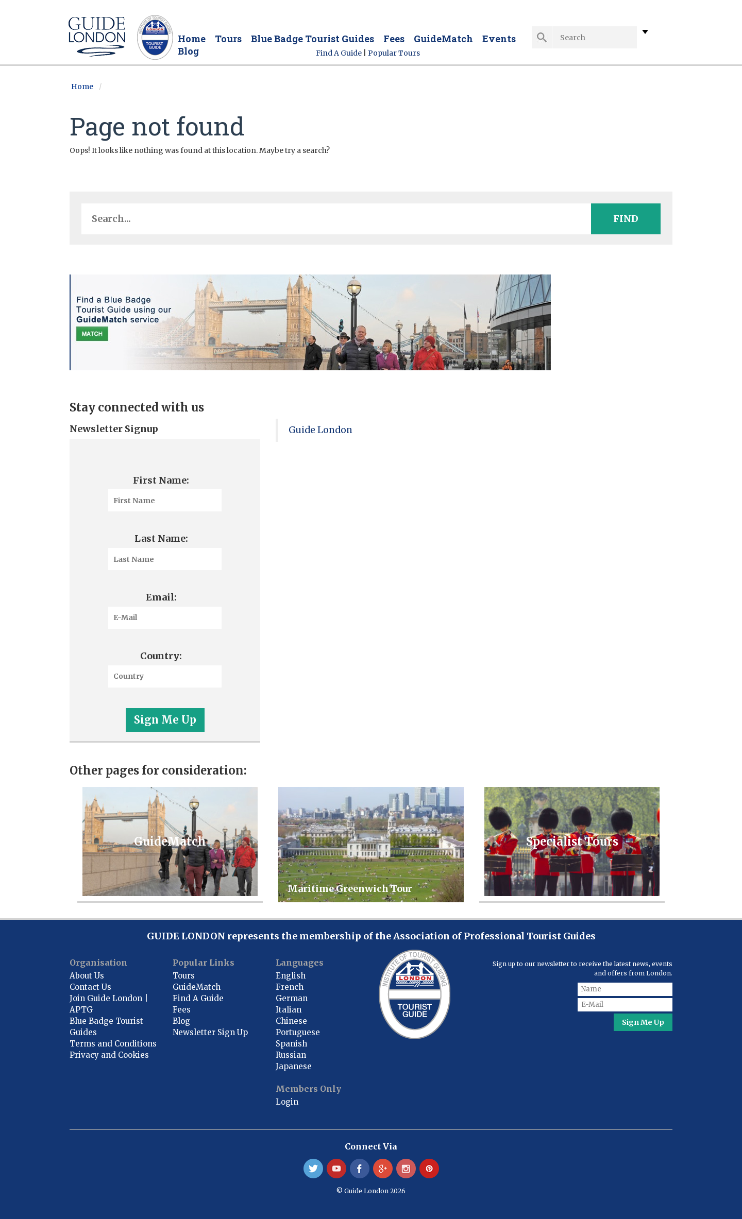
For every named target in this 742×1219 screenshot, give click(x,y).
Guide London (320, 430)
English (291, 976)
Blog (188, 51)
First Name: (161, 480)
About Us (87, 976)
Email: (161, 597)
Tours (228, 38)
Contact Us (90, 987)
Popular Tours (394, 53)
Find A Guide (339, 53)
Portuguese (298, 1032)
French (289, 987)
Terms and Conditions (113, 1044)
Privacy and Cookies (109, 1055)
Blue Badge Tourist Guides (312, 38)
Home (192, 38)
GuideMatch (443, 38)
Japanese (294, 1066)
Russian (291, 1055)
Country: (161, 656)
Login (287, 1102)
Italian (288, 1010)
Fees (393, 38)
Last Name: (161, 538)
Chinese (291, 1021)
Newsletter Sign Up (210, 1032)
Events (499, 38)
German (292, 998)
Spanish (291, 1044)
